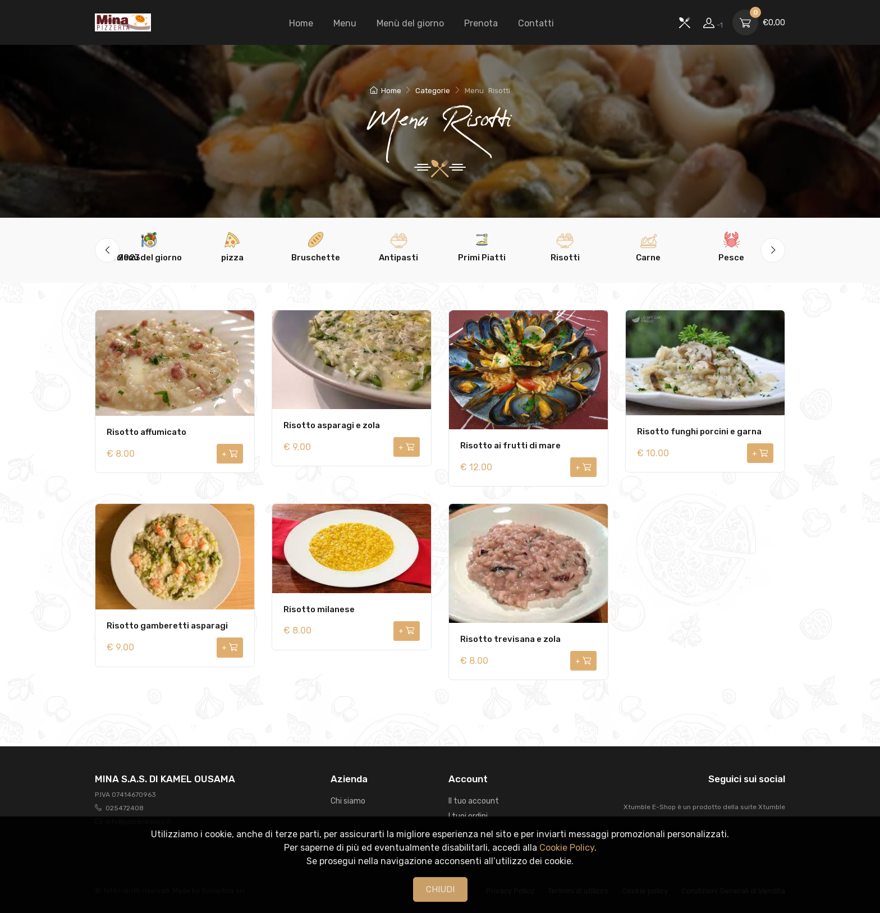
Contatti (536, 23)
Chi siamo (348, 801)
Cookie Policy (566, 847)
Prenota (481, 23)
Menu (344, 23)
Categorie (432, 90)
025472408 (125, 808)
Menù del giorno (410, 23)
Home (301, 23)
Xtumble (771, 807)
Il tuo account (473, 801)
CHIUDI (440, 889)
